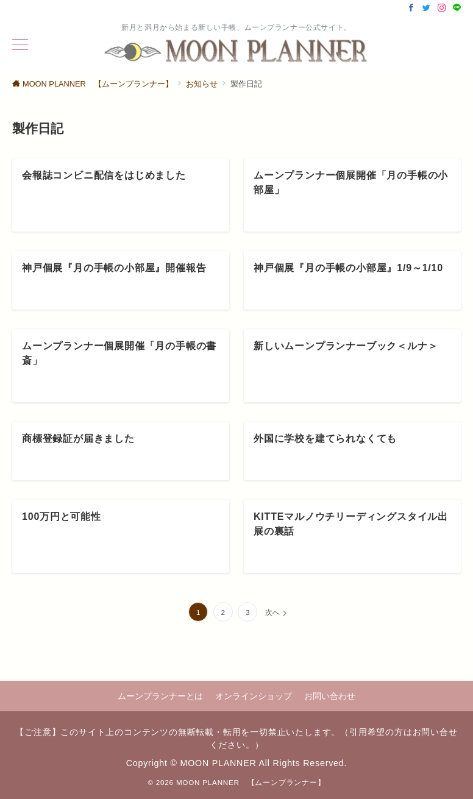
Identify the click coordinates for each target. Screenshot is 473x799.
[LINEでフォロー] (457, 8)
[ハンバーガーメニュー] (20, 45)
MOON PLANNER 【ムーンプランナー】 (250, 782)
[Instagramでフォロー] (442, 8)
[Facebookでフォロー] (411, 8)
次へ (272, 612)
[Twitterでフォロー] (426, 8)
